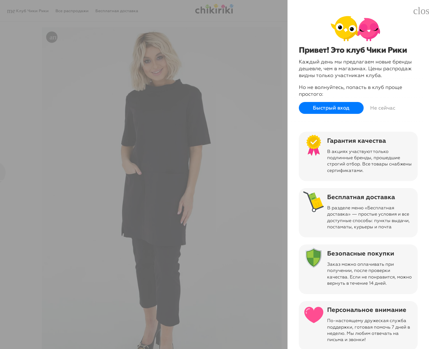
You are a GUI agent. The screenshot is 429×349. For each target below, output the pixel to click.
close (421, 10)
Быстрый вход (331, 108)
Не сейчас (382, 108)
